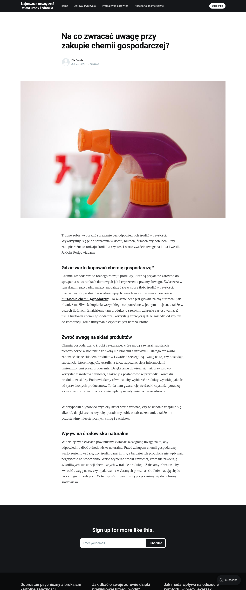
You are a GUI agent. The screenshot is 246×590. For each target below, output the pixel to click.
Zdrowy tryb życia (85, 6)
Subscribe (217, 5)
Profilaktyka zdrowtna (115, 6)
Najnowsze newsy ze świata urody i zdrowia (37, 6)
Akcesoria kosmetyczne (149, 6)
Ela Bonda (77, 60)
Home (64, 6)
